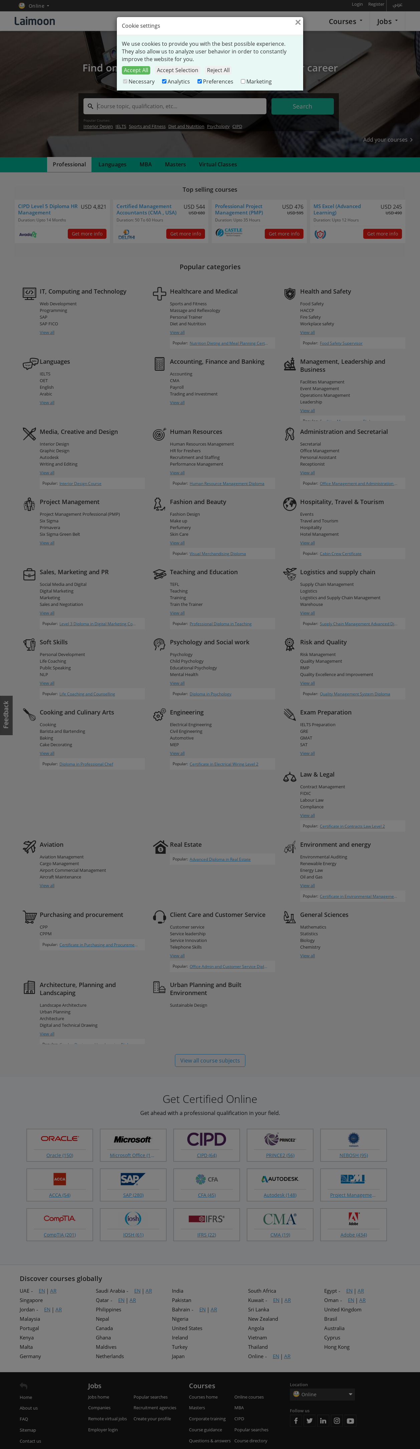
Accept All (136, 70)
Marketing (256, 81)
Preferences (214, 81)
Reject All (218, 70)
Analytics (175, 81)
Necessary (138, 81)
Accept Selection (177, 70)
